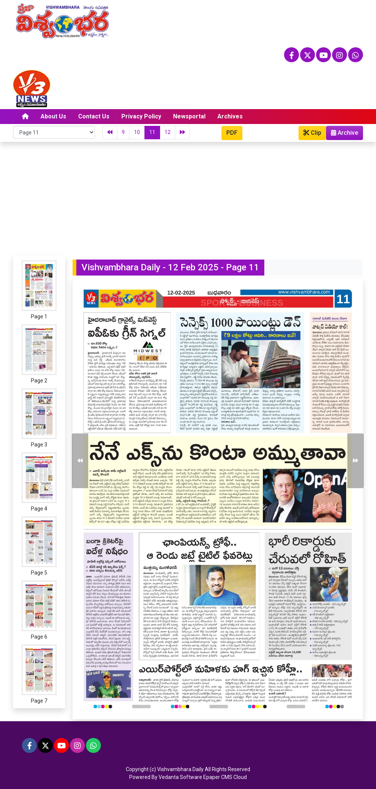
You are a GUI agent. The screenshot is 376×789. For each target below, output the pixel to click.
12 (168, 132)
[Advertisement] (188, 198)
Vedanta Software (180, 777)
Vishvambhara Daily (180, 769)
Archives (230, 116)
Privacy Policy (141, 116)
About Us (53, 116)
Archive (342, 134)
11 (152, 132)
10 (137, 132)
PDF (232, 132)
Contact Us (93, 116)
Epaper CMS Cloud (225, 777)
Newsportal (189, 116)
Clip (312, 132)
